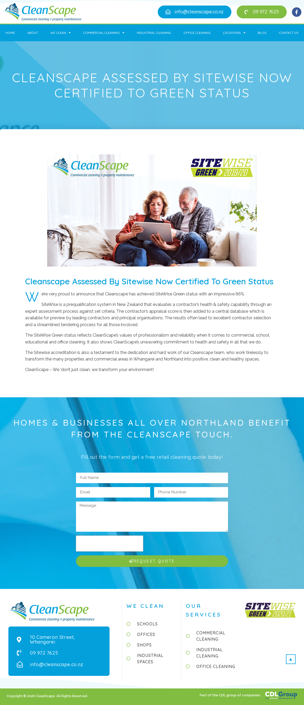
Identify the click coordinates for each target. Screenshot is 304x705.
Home (10, 33)
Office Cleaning (197, 33)
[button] (194, 12)
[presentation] (109, 543)
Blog (262, 33)
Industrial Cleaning (154, 33)
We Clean (60, 33)
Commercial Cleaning (103, 33)
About (32, 33)
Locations (234, 33)
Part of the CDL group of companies (230, 695)
